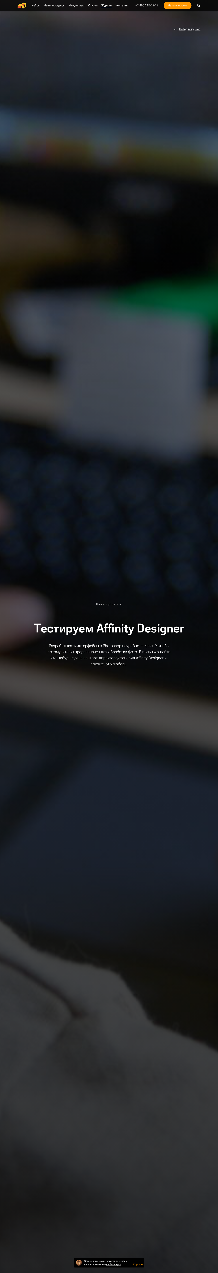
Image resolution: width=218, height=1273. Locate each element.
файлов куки (113, 1264)
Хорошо (138, 1264)
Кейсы (36, 5)
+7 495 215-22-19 (147, 5)
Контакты (121, 5)
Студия (93, 5)
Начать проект (177, 5)
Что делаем (76, 5)
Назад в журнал (189, 29)
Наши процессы (54, 5)
